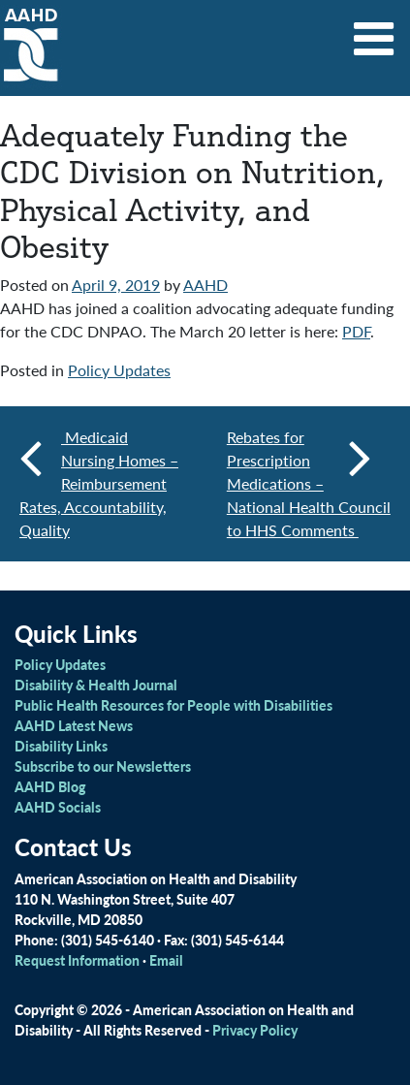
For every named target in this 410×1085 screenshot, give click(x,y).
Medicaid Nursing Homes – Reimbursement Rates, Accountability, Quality (98, 483)
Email (166, 960)
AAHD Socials (58, 806)
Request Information (77, 960)
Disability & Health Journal (96, 684)
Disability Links (61, 745)
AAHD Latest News (74, 725)
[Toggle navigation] (374, 32)
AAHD (205, 284)
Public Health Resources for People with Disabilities (173, 705)
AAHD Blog (50, 786)
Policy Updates (119, 370)
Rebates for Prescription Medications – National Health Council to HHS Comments (309, 483)
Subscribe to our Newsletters (103, 766)
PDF (356, 331)
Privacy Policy (255, 1029)
